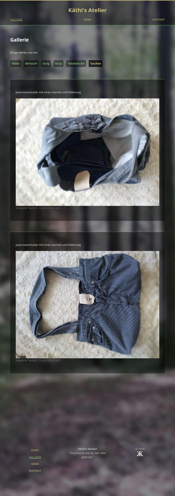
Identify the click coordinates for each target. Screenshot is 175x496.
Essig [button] (46, 63)
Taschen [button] (95, 63)
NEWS (87, 19)
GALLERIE (16, 19)
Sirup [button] (58, 63)
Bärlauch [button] (31, 63)
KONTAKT (159, 19)
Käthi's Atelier (87, 10)
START (35, 450)
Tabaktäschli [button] (76, 63)
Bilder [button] (16, 63)
